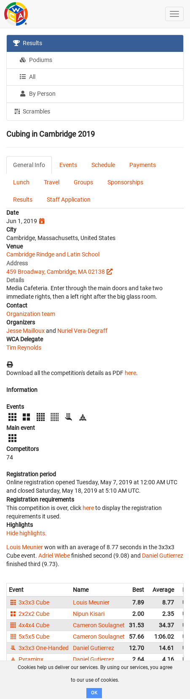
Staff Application (69, 199)
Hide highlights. (26, 533)
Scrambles (31, 111)
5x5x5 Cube (29, 636)
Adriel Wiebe (54, 555)
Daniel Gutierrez (162, 555)
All (27, 76)
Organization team (30, 313)
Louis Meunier (24, 547)
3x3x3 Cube (29, 602)
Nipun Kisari (88, 613)
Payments (142, 165)
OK (94, 693)
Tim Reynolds (23, 347)
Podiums (35, 60)
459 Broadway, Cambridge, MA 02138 (55, 271)
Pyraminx (26, 659)
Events (68, 165)
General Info (29, 165)
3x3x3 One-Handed (39, 648)
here (130, 373)
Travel (51, 182)
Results (27, 43)
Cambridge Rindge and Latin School (52, 254)
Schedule (103, 165)
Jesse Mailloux (25, 330)
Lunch (21, 182)
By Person (37, 93)
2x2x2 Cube (29, 613)
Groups (83, 182)
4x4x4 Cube (29, 625)
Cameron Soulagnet (99, 625)
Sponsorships (125, 182)
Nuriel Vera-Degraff (82, 330)
